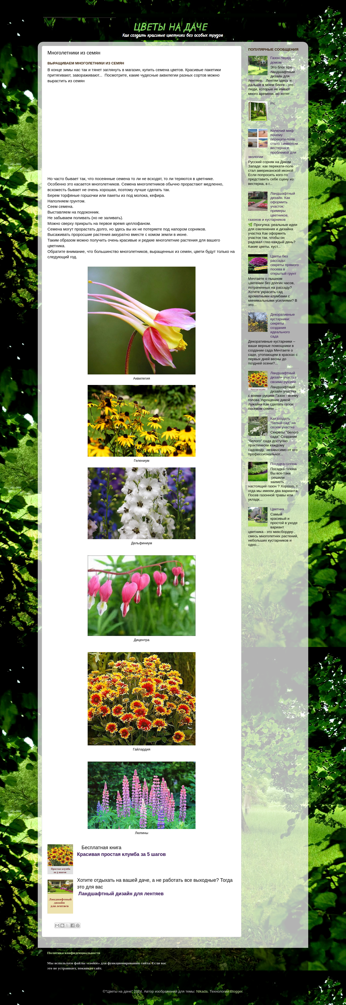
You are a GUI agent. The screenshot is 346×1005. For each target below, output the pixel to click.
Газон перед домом (280, 60)
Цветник (277, 509)
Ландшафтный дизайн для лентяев (120, 893)
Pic (272, 103)
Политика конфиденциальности (73, 953)
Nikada (202, 991)
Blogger (236, 991)
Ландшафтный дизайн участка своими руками (283, 377)
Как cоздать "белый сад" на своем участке (283, 423)
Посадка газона (283, 464)
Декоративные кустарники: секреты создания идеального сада (282, 325)
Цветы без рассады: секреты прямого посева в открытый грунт (284, 265)
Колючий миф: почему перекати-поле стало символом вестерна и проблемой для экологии (273, 144)
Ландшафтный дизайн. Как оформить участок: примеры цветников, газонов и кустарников (271, 206)
